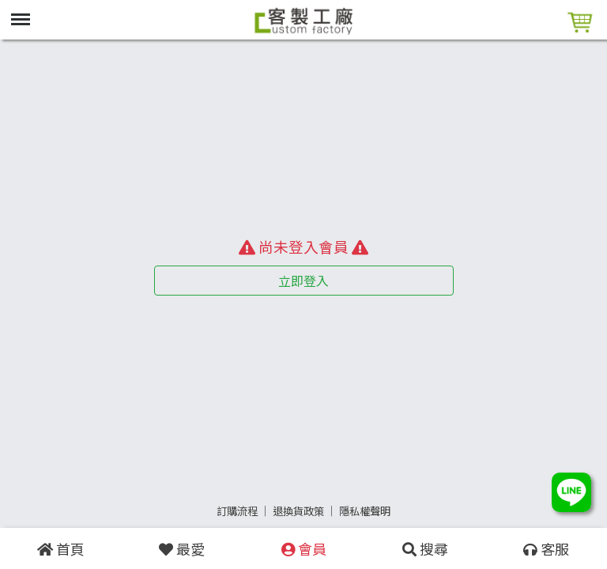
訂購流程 (237, 510)
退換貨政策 (298, 510)
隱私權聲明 (364, 510)
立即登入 (303, 280)
